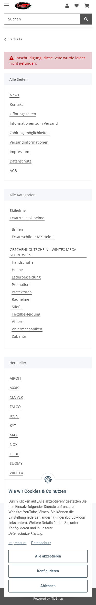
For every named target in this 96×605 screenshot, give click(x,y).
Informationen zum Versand (34, 123)
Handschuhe (23, 262)
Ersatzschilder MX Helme (33, 236)
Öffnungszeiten (23, 113)
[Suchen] (86, 19)
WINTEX (16, 472)
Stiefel (17, 306)
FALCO (15, 406)
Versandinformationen (29, 142)
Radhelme (20, 299)
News (14, 94)
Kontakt (16, 104)
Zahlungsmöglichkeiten (30, 132)
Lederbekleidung (26, 277)
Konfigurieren (48, 571)
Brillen (17, 229)
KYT (13, 425)
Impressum (17, 543)
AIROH (15, 378)
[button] (67, 6)
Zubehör (19, 336)
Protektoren (22, 291)
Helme (17, 269)
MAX (13, 435)
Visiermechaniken (27, 329)
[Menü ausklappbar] (6, 3)
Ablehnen (48, 586)
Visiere (17, 321)
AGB (13, 170)
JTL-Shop (57, 598)
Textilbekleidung (26, 314)
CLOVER (16, 397)
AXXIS (14, 387)
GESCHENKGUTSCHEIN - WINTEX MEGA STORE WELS (43, 252)
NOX (13, 444)
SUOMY (16, 463)
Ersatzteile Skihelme (27, 217)
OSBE (14, 453)
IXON (14, 416)
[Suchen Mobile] (42, 19)
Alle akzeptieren (48, 556)
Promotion (20, 284)
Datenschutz (41, 543)
